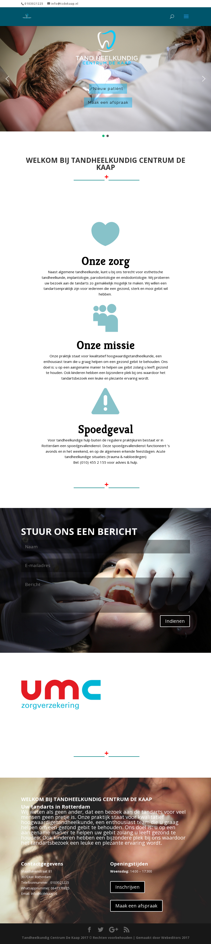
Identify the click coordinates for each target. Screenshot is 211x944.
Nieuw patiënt (108, 88)
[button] (7, 78)
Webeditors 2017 (175, 937)
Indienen (175, 621)
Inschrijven (127, 887)
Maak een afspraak (108, 102)
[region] (105, 82)
